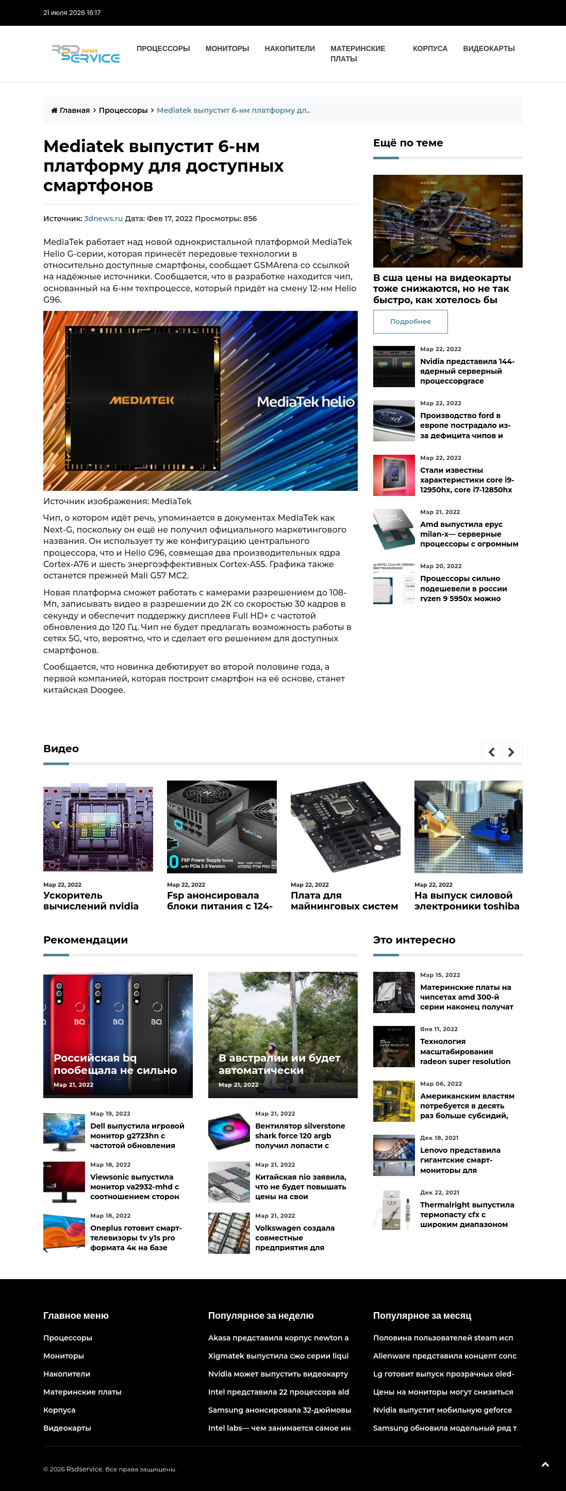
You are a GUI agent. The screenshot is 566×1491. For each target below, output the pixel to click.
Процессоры (163, 48)
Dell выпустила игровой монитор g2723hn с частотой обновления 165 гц (137, 1141)
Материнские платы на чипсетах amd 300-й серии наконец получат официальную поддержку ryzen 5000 (466, 1007)
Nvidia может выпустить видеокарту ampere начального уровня (332, 1374)
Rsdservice (84, 1469)
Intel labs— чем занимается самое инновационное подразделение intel (346, 1428)
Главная (70, 110)
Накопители (290, 48)
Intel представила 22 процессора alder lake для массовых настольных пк (348, 1392)
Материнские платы (358, 53)
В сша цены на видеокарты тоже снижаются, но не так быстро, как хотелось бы (442, 289)
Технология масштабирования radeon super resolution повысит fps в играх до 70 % (465, 1061)
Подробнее (410, 321)
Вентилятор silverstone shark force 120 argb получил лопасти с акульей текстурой (300, 1141)
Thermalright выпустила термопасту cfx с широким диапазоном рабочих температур (467, 1219)
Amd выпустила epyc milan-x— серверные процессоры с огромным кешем (469, 539)
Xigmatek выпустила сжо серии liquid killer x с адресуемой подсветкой (345, 1356)
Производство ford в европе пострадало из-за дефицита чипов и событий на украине (465, 430)
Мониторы (227, 48)
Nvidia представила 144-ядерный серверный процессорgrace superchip (467, 376)
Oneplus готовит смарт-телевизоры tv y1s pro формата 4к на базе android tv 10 (136, 1243)
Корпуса (430, 48)
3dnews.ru (103, 218)
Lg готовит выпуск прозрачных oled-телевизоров (468, 1374)
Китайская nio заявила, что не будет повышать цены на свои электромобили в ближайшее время (300, 1196)
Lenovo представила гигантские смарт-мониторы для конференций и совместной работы (460, 1170)
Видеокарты (489, 48)
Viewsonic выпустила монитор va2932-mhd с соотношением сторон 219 (134, 1192)
